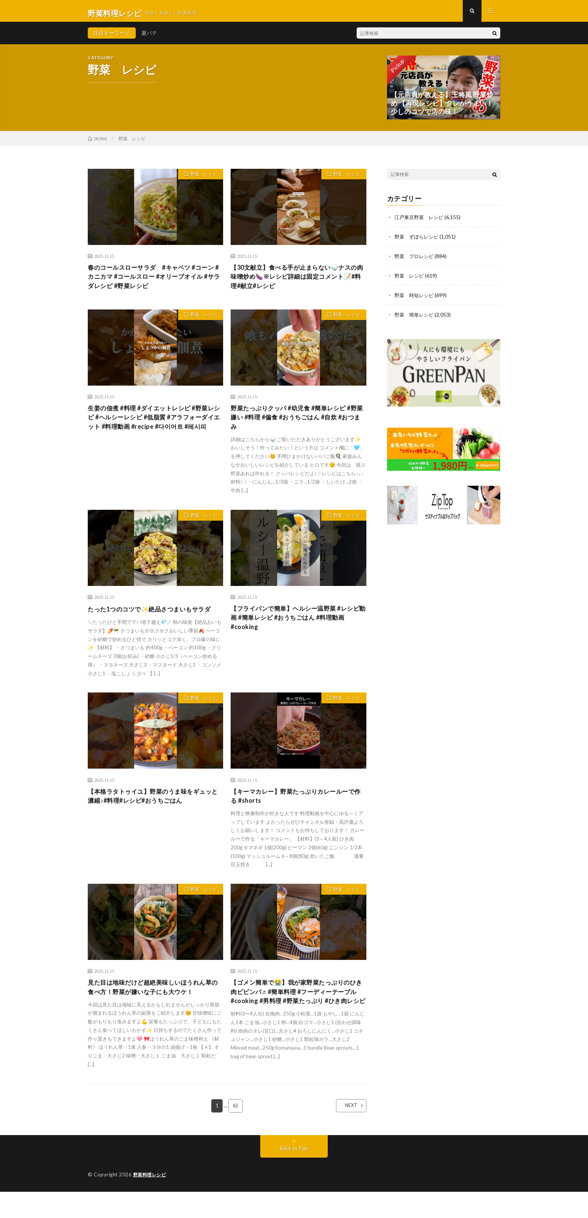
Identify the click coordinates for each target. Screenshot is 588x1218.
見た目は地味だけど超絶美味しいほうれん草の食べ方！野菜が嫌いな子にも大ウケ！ (154, 1009)
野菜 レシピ (201, 179)
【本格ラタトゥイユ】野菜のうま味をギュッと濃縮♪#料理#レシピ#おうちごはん (154, 816)
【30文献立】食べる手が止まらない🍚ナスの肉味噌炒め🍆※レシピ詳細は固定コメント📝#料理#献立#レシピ (298, 282)
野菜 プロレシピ (415, 260)
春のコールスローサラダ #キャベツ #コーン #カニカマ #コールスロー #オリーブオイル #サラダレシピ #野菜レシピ (155, 282)
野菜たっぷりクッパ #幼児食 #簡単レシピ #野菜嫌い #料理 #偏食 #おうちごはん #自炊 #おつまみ (297, 426)
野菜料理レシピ (151, 1201)
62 (236, 1132)
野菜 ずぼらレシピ (418, 240)
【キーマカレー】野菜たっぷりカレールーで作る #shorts (297, 816)
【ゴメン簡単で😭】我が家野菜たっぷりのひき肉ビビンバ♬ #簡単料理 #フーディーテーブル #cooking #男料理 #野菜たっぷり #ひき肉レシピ (297, 1019)
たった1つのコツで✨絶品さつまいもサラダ (153, 623)
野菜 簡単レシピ (415, 318)
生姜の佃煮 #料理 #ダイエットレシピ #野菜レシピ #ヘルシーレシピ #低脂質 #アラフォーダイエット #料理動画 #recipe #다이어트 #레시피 (155, 431)
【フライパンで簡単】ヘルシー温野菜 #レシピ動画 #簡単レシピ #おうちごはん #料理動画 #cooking (297, 628)
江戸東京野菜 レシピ (420, 221)
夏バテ (149, 37)
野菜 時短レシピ (415, 299)
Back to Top (294, 1174)
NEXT (345, 1132)
